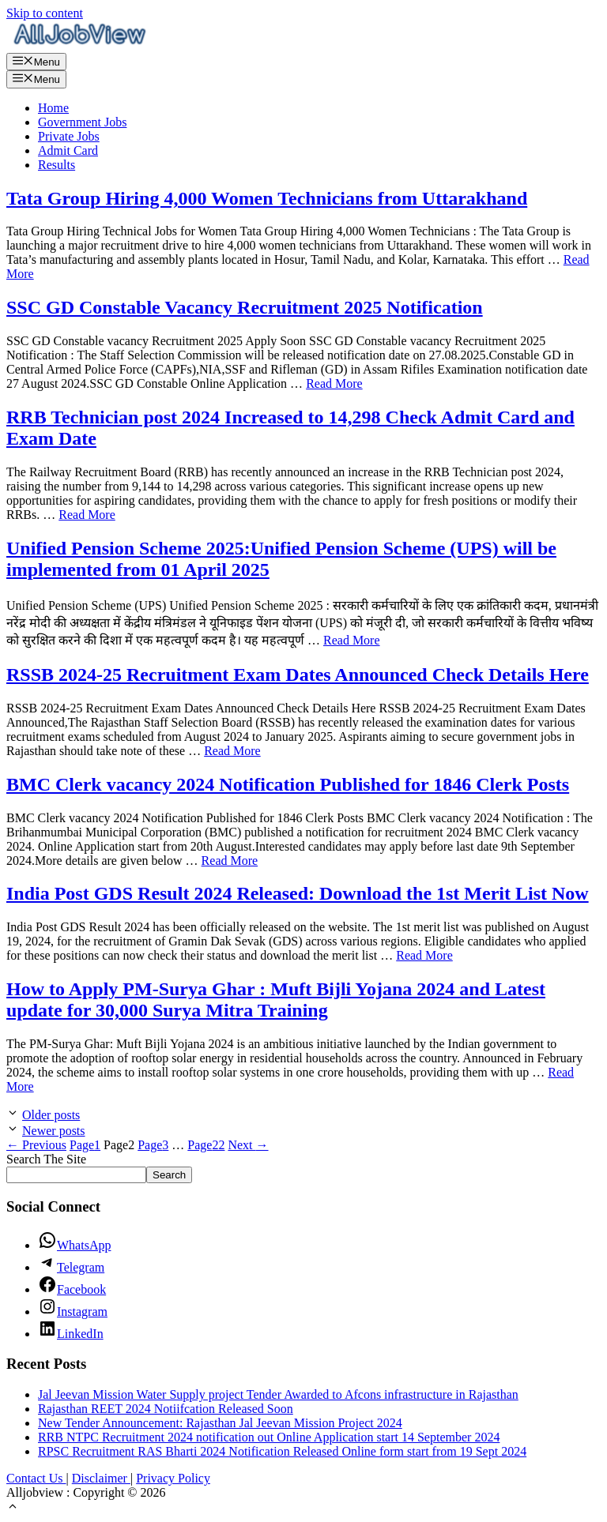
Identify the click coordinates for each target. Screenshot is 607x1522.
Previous (36, 1145)
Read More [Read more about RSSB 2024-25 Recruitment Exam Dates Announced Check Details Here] (232, 750)
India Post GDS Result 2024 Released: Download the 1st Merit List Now (297, 893)
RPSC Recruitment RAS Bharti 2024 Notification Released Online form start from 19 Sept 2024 (282, 1451)
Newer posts (53, 1130)
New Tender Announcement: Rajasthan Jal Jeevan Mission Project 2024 (220, 1423)
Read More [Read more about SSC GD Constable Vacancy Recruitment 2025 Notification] (334, 383)
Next (248, 1145)
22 (205, 1145)
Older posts (51, 1115)
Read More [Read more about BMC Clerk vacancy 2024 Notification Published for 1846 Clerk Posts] (230, 860)
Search (169, 1175)
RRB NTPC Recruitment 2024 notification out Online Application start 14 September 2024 (269, 1437)
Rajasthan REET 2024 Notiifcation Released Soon (165, 1408)
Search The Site (46, 1159)
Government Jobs (82, 122)
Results (56, 164)
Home (53, 108)
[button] (12, 1508)
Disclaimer (101, 1478)
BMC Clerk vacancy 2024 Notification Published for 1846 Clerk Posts (287, 784)
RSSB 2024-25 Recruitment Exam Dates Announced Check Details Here (297, 674)
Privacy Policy (173, 1478)
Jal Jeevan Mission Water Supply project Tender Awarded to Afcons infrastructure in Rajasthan (278, 1394)
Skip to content (44, 13)
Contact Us (36, 1478)
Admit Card (68, 150)
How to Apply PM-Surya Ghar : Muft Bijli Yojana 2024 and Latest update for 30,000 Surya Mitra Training (275, 999)
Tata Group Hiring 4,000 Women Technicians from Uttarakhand (266, 198)
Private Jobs (69, 136)
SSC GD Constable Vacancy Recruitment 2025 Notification (244, 307)
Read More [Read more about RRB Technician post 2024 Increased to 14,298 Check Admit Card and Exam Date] (86, 514)
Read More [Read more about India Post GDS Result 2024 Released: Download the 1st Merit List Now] (424, 955)
